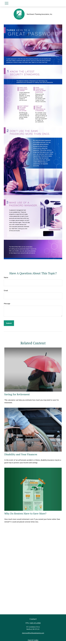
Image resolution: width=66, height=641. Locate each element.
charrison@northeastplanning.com (33, 633)
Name (6, 277)
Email (6, 290)
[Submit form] (9, 323)
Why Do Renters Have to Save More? (25, 513)
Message (7, 303)
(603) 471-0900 (35, 623)
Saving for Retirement (17, 394)
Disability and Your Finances (20, 454)
